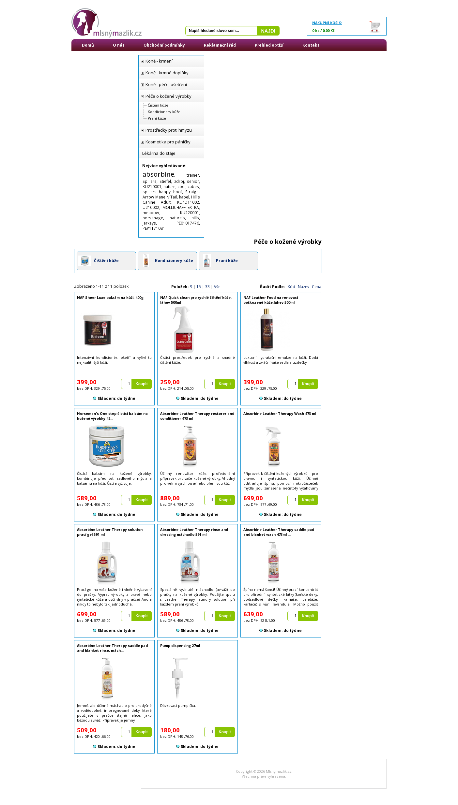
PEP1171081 (154, 228)
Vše (217, 286)
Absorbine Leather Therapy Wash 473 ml (279, 413)
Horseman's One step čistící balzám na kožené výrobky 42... (112, 416)
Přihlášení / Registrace (105, 57)
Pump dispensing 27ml (180, 645)
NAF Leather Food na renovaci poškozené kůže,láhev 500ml (270, 300)
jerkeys (149, 223)
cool (181, 186)
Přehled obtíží (269, 45)
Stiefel (165, 181)
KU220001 (189, 212)
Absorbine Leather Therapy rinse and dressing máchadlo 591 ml (194, 532)
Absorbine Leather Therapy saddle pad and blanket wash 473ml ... (278, 532)
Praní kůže (157, 118)
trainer (193, 175)
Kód (291, 286)
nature (169, 186)
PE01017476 (187, 223)
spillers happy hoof (162, 191)
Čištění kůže (158, 105)
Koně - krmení (159, 61)
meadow (151, 212)
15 (198, 286)
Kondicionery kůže (164, 111)
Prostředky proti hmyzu (168, 130)
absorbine (158, 174)
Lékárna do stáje (159, 153)
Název (303, 286)
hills (195, 217)
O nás (119, 45)
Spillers (150, 181)
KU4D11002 (188, 202)
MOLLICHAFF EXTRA (180, 207)
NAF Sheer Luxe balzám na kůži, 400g (110, 297)
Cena (316, 286)
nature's (177, 217)
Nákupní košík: (327, 22)
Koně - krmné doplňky (167, 73)
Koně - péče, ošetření (166, 84)
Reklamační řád (220, 45)
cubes (193, 186)
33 (207, 286)
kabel (184, 196)
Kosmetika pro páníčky (168, 142)
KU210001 (152, 186)
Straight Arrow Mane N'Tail (171, 194)
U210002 (151, 207)
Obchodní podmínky (164, 45)
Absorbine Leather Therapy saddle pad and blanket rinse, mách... (112, 648)
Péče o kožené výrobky (168, 96)
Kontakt (310, 45)
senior (193, 181)
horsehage (153, 217)
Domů (88, 45)
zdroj (179, 181)
